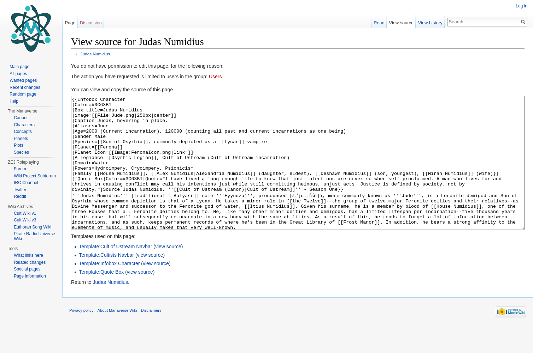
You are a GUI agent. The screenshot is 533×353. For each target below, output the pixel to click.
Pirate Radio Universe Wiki (34, 236)
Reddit (20, 196)
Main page (19, 66)
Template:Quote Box (101, 298)
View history (430, 22)
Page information (30, 276)
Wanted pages (23, 80)
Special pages (27, 269)
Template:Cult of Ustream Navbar (115, 273)
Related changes (30, 262)
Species (21, 152)
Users (215, 76)
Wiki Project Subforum (35, 176)
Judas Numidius (95, 53)
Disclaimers (151, 337)
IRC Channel (26, 182)
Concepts (23, 131)
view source (168, 273)
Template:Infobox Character (109, 290)
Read (379, 22)
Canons (21, 117)
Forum (20, 168)
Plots (18, 145)
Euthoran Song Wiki (32, 227)
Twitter (20, 189)
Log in (521, 6)
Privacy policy (81, 337)
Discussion (91, 22)
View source (401, 22)
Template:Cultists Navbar (106, 281)
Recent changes (25, 87)
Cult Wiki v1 (25, 213)
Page (70, 22)
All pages (18, 73)
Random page (23, 94)
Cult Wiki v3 (25, 220)
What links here (28, 255)
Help (14, 101)
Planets (21, 138)
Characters (24, 124)
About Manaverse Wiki (117, 337)
